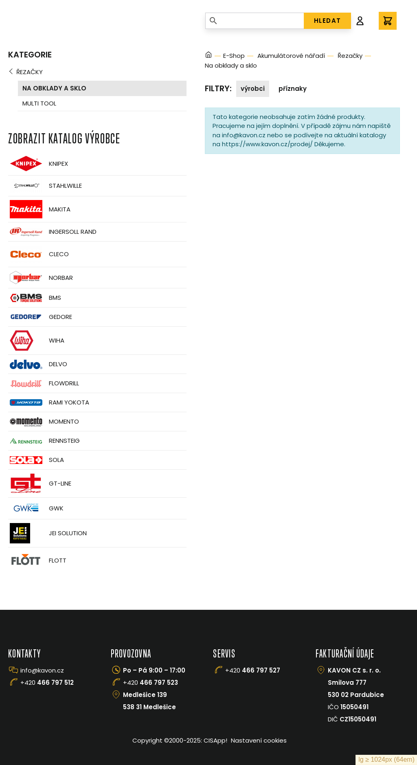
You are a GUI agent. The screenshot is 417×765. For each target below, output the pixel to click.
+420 (47, 682)
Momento (43, 421)
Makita (39, 209)
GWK (36, 508)
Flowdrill (43, 383)
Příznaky (293, 88)
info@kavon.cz (42, 670)
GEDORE (40, 316)
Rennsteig (44, 440)
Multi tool (39, 103)
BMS (34, 298)
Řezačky (29, 72)
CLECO (38, 254)
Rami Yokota (48, 402)
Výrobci (253, 88)
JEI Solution (47, 533)
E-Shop (234, 55)
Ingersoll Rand (52, 232)
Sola (36, 460)
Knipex (38, 163)
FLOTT (37, 560)
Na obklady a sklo (54, 88)
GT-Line (39, 483)
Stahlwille (45, 186)
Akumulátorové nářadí (291, 55)
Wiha (36, 340)
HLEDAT (327, 20)
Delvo (37, 364)
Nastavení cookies (259, 740)
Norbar (40, 277)
